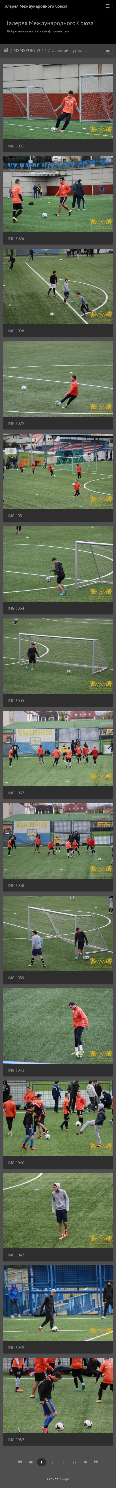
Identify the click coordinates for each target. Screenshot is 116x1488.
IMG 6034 (16, 608)
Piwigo (64, 1479)
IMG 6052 (16, 1439)
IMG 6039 (16, 978)
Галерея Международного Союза (35, 6)
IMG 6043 (16, 1070)
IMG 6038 (16, 885)
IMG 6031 (16, 516)
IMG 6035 (16, 700)
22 (74, 1462)
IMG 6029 (16, 423)
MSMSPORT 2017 (30, 50)
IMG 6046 (16, 1162)
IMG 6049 (16, 1347)
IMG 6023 (16, 146)
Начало (6, 50)
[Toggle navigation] (107, 6)
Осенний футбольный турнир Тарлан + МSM (70, 50)
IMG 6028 (16, 331)
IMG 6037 (16, 793)
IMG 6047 (16, 1255)
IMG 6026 (16, 238)
